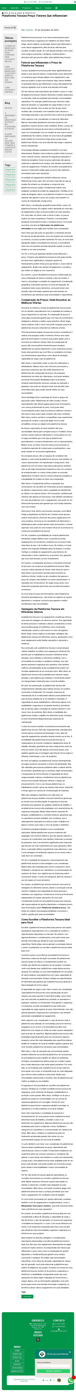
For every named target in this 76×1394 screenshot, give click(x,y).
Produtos (26, 8)
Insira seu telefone (44, 1362)
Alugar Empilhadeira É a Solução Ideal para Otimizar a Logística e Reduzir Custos (10, 143)
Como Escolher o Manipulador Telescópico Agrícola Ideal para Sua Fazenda (10, 74)
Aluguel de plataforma (14, 175)
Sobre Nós (15, 8)
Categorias (17, 1368)
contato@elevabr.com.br (58, 1330)
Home (4, 8)
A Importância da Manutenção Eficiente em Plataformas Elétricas (10, 121)
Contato (48, 8)
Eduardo (29, 30)
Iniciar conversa (53, 1371)
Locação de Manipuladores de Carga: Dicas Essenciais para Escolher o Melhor (10, 53)
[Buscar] (14, 28)
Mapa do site (17, 1371)
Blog (37, 8)
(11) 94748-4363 (45, 2)
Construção (27, 1296)
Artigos (19, 13)
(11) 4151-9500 (30, 2)
